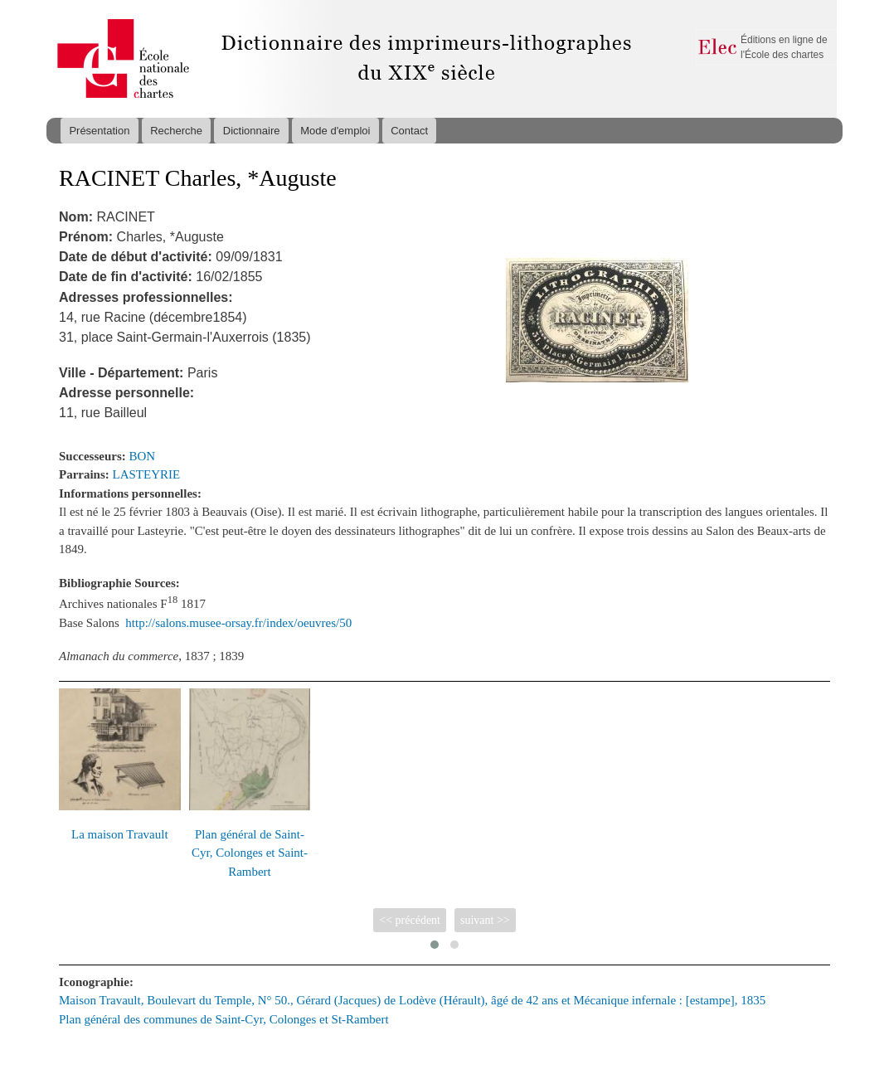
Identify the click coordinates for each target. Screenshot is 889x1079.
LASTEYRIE (147, 474)
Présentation (99, 130)
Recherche (176, 130)
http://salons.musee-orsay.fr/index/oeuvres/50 (238, 622)
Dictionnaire (251, 130)
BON (142, 456)
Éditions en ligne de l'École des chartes (784, 47)
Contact (409, 130)
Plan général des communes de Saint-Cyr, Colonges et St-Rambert (224, 1019)
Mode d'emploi (335, 130)
